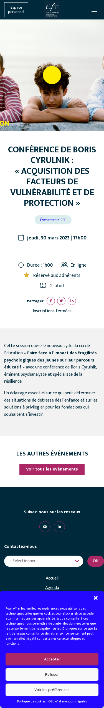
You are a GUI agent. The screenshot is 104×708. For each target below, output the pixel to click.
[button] (95, 597)
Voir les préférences (52, 689)
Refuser (52, 674)
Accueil (52, 578)
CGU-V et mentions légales (67, 701)
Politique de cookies (31, 701)
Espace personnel (16, 9)
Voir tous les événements (52, 469)
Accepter (52, 659)
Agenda (52, 588)
